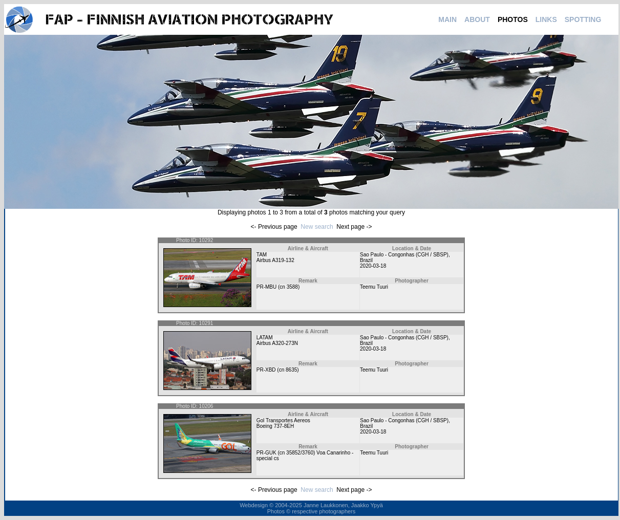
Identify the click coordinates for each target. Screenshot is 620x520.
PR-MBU (266, 287)
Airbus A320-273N (277, 343)
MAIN (447, 19)
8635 (291, 370)
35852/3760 (299, 453)
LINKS (546, 19)
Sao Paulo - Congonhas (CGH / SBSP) (404, 254)
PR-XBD (266, 370)
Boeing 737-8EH (275, 426)
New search (317, 226)
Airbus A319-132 (275, 260)
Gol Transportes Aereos (283, 420)
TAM (261, 254)
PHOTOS (513, 19)
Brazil (366, 260)
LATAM (264, 337)
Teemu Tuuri (374, 287)
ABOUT (477, 19)
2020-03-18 (373, 266)
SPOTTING (583, 19)
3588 (292, 287)
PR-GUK (266, 453)
